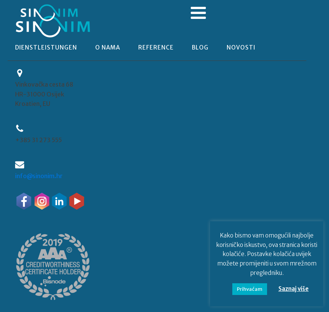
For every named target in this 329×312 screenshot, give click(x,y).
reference (156, 47)
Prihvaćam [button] (250, 289)
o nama (107, 47)
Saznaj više (293, 288)
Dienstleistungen (46, 47)
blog (200, 47)
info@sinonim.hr (39, 176)
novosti (241, 47)
